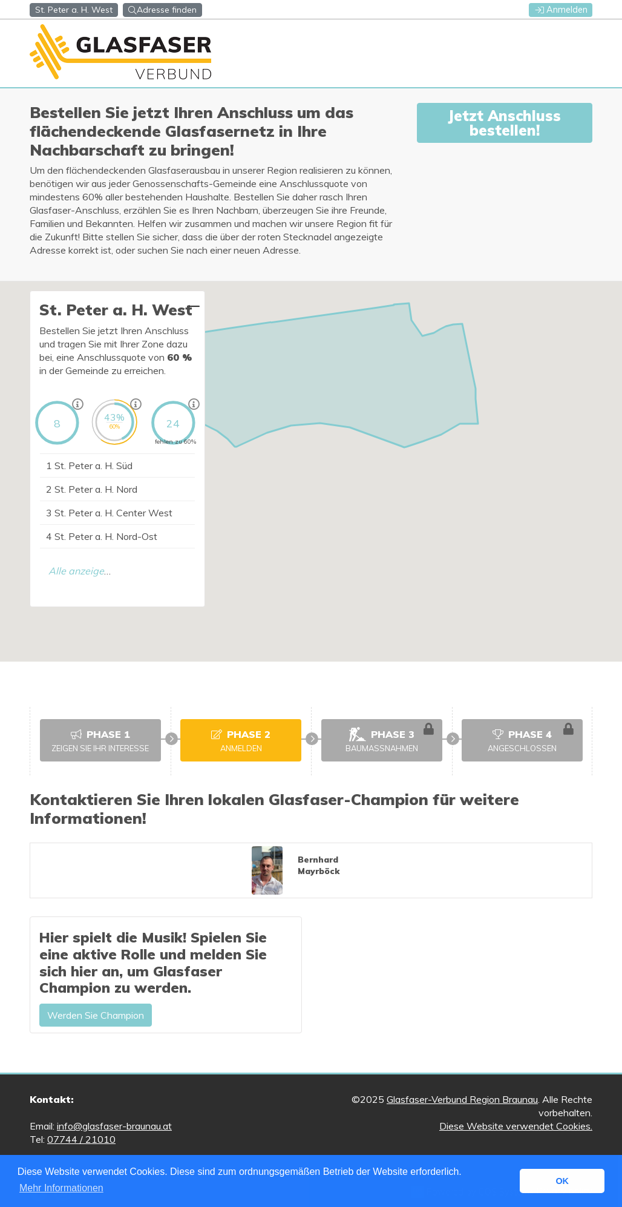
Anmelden (561, 9)
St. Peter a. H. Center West (109, 513)
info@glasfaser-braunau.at (114, 1126)
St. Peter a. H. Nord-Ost (101, 536)
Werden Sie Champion (95, 1015)
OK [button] (562, 1181)
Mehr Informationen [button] (61, 1188)
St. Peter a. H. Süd (89, 465)
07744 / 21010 (81, 1139)
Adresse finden (162, 9)
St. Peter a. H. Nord (91, 489)
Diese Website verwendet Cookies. (515, 1126)
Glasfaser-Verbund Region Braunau (462, 1099)
